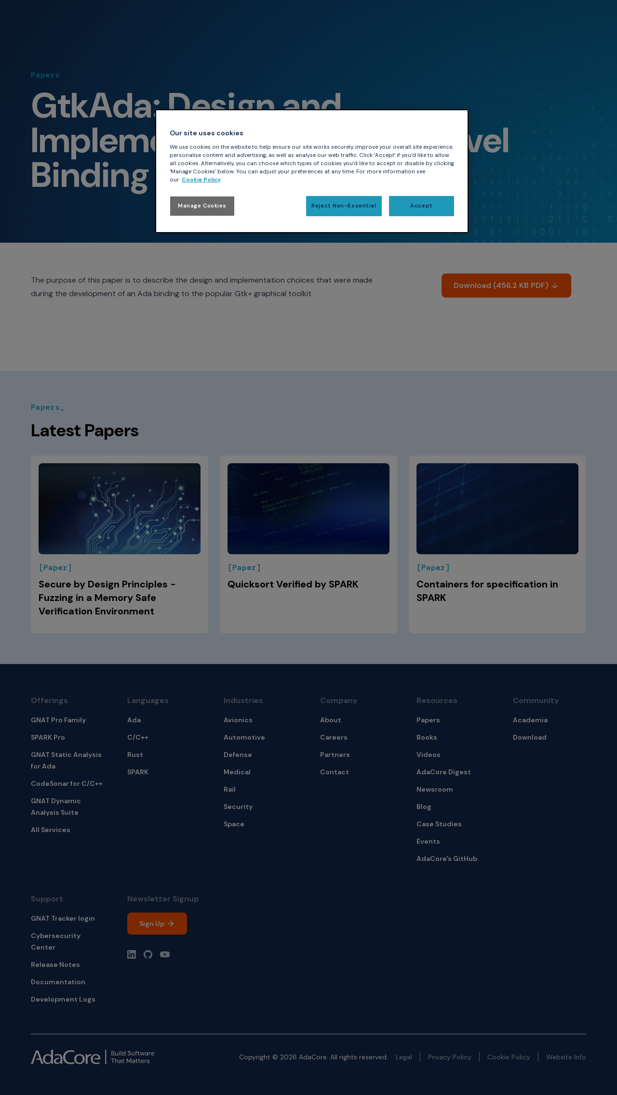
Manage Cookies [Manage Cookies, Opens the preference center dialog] (202, 205)
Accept (421, 205)
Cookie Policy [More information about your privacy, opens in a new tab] (201, 179)
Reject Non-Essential (343, 205)
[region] (312, 171)
